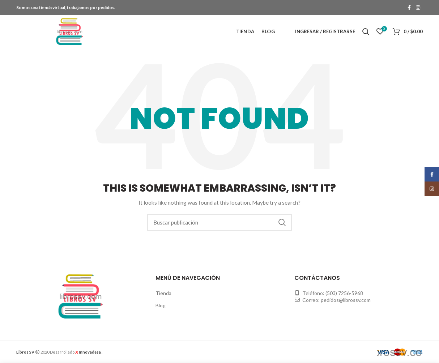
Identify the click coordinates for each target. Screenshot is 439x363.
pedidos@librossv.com (346, 300)
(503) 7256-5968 (344, 293)
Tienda (163, 293)
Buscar (282, 222)
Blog (160, 305)
